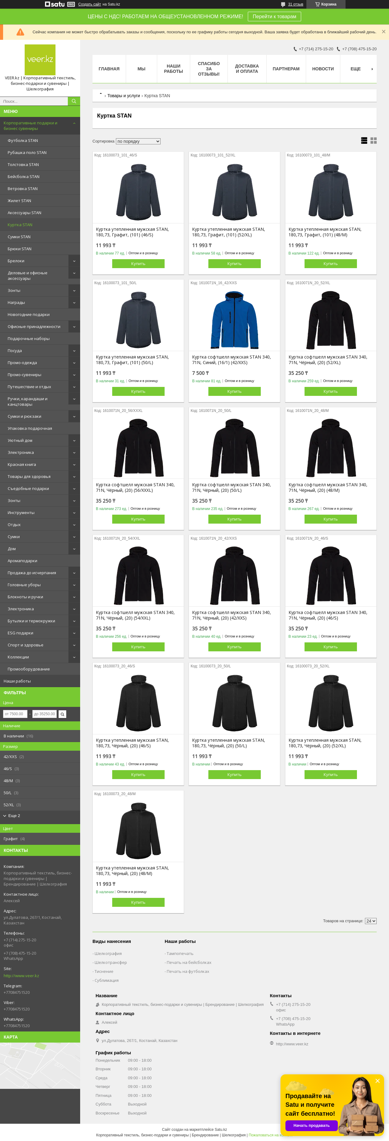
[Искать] (74, 101)
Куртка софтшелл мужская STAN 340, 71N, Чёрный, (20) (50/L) (231, 487)
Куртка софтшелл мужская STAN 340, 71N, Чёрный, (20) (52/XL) (328, 359)
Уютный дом (20, 440)
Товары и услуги (123, 95)
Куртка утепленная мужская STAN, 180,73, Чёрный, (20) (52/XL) (325, 743)
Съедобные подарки (28, 488)
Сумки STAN (19, 236)
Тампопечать (180, 953)
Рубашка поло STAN (27, 152)
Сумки (14, 536)
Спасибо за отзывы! (209, 69)
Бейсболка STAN (23, 176)
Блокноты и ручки (25, 597)
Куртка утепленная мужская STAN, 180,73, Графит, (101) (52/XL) (228, 232)
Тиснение (104, 971)
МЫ (141, 68)
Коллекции (18, 657)
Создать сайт (89, 4)
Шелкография (108, 953)
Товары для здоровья (29, 476)
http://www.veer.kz (21, 975)
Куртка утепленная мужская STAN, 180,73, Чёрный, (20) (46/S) (132, 743)
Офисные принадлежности (34, 326)
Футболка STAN (23, 140)
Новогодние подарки (29, 314)
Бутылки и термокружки (31, 621)
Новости (323, 68)
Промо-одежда (22, 362)
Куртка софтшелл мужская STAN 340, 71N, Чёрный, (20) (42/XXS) (231, 615)
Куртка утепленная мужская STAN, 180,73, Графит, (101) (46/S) (132, 232)
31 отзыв (295, 4)
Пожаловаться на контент (271, 1135)
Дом (12, 548)
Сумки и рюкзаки (24, 416)
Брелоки (16, 260)
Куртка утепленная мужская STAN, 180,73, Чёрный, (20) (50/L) (228, 743)
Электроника (21, 452)
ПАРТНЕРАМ (286, 68)
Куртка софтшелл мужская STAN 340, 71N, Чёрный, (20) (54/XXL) (135, 615)
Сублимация (107, 980)
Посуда (15, 350)
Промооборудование (29, 669)
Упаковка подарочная (30, 428)
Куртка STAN (20, 224)
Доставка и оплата (247, 69)
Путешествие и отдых (29, 386)
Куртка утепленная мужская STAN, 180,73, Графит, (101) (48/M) (325, 232)
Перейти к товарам (274, 16)
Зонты (14, 290)
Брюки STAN (19, 248)
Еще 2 (14, 815)
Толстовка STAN (23, 164)
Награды (16, 302)
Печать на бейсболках (189, 962)
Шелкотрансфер (111, 962)
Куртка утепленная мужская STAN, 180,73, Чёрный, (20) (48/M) (132, 870)
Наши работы (17, 681)
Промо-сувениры (24, 374)
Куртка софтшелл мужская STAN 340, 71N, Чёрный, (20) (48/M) (328, 487)
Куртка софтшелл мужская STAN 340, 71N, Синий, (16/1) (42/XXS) (231, 359)
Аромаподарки (22, 560)
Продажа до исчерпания (32, 572)
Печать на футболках (188, 971)
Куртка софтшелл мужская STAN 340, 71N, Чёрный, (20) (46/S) (328, 615)
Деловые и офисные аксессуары (27, 275)
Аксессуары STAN (24, 212)
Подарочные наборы (29, 338)
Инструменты (21, 512)
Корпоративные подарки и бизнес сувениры (30, 125)
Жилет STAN (19, 200)
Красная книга (22, 464)
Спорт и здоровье (25, 645)
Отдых (14, 524)
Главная (109, 68)
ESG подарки (20, 633)
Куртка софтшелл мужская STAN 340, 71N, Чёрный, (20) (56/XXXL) (135, 487)
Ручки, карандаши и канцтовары (27, 401)
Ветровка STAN (23, 188)
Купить (138, 263)
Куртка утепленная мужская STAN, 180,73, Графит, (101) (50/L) (132, 359)
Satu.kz (221, 1129)
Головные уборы (24, 584)
